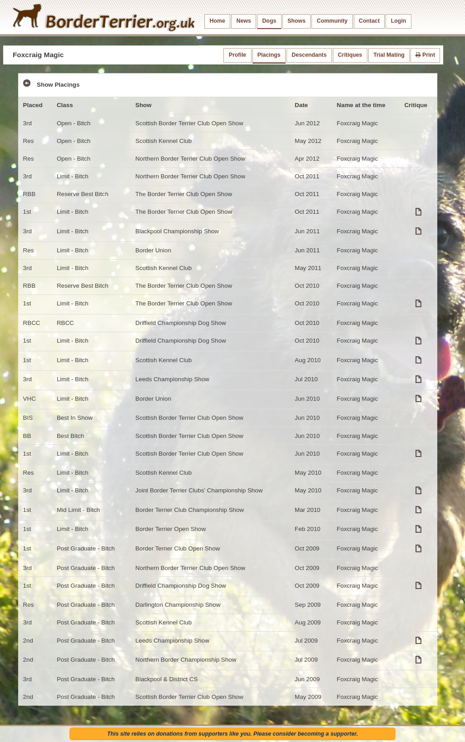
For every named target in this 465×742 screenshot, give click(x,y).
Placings (269, 55)
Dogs (269, 21)
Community (332, 21)
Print (425, 55)
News (243, 21)
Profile (237, 55)
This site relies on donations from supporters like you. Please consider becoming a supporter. (232, 734)
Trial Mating (389, 55)
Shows (296, 21)
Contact (369, 21)
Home (217, 21)
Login (398, 21)
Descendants (309, 55)
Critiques (350, 55)
